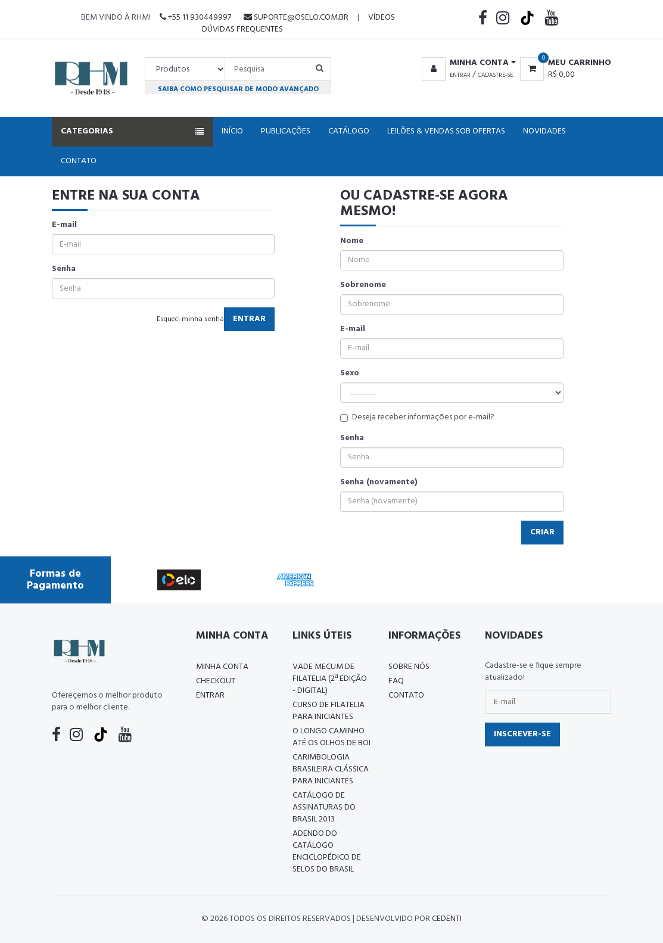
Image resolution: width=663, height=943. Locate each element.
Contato (79, 161)
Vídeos (381, 17)
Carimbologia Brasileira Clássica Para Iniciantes (330, 769)
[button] (467, 63)
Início (232, 131)
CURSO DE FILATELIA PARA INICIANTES (328, 711)
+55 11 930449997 (195, 17)
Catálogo (348, 131)
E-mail (64, 225)
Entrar (460, 75)
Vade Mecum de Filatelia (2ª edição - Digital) (329, 679)
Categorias (132, 131)
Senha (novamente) (379, 482)
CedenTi (447, 919)
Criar (542, 532)
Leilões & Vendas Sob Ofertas (446, 131)
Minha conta (222, 667)
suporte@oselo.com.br (296, 17)
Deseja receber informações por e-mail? (417, 418)
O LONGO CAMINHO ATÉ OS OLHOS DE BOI (331, 737)
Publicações (285, 131)
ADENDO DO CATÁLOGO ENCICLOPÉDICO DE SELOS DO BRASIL (326, 851)
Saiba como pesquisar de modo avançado (238, 89)
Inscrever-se (522, 734)
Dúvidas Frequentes (242, 29)
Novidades (544, 131)
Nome (351, 241)
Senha (64, 269)
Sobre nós (408, 667)
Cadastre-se (495, 75)
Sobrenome (363, 285)
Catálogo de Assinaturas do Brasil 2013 (324, 807)
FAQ (396, 681)
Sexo (349, 373)
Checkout (215, 681)
